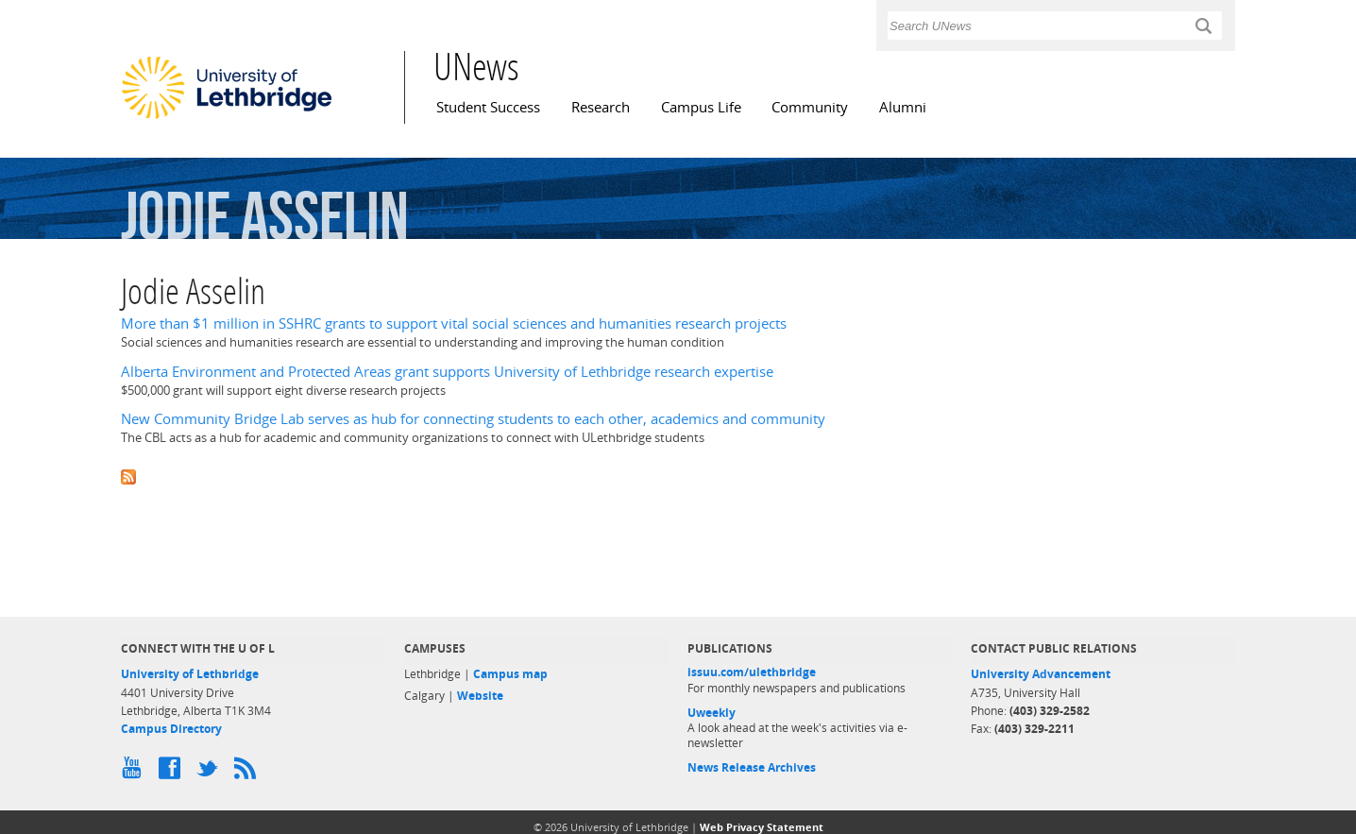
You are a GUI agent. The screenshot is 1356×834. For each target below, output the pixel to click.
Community (809, 107)
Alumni (902, 107)
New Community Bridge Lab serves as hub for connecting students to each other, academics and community (473, 419)
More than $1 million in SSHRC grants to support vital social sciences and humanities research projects (454, 323)
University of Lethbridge (190, 674)
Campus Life (701, 107)
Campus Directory (171, 729)
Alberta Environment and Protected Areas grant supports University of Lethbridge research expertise (447, 372)
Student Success (488, 107)
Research (600, 107)
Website (480, 696)
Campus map (510, 674)
